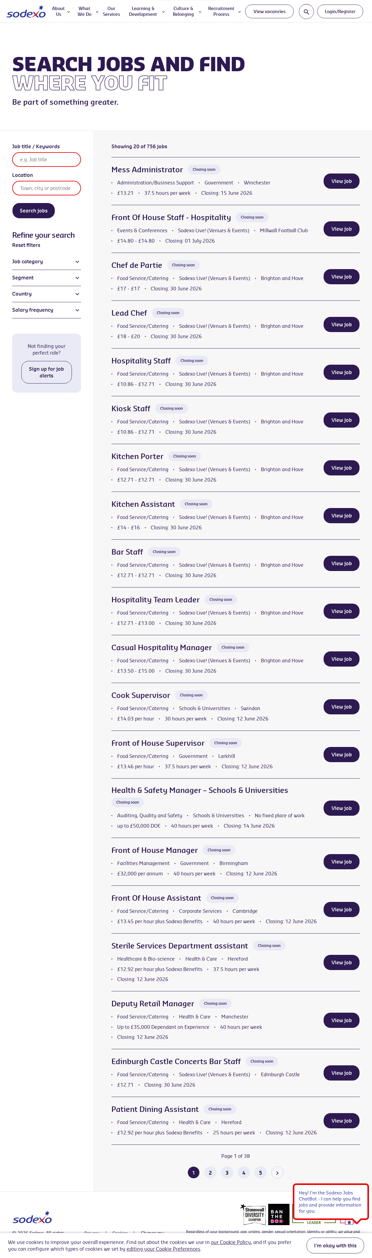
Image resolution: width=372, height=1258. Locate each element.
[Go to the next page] (277, 1172)
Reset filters (26, 245)
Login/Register (340, 11)
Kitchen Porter (137, 456)
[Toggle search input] (306, 11)
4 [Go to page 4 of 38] (243, 1172)
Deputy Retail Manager (152, 1003)
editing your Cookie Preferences (163, 1249)
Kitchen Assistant (143, 504)
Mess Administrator (147, 169)
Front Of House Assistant (156, 898)
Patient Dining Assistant (155, 1109)
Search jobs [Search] (33, 210)
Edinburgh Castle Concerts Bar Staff (176, 1061)
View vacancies (270, 11)
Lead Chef (129, 313)
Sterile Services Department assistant (179, 945)
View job (342, 181)
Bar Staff (127, 552)
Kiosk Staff (130, 408)
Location (22, 175)
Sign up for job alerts (46, 372)
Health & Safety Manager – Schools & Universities (199, 790)
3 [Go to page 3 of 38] (227, 1172)
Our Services (111, 11)
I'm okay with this (335, 1245)
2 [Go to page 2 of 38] (210, 1172)
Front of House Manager (154, 850)
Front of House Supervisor (158, 743)
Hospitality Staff (141, 360)
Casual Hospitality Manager (161, 647)
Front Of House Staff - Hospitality (171, 217)
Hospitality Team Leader (155, 599)
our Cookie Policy (231, 1242)
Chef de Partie (136, 265)
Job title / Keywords (36, 146)
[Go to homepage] (26, 11)
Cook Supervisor (140, 695)
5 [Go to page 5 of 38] (260, 1172)
